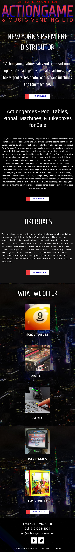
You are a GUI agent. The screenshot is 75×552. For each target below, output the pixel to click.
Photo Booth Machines (23, 169)
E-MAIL (54, 1)
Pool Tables (32, 145)
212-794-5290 (38, 1)
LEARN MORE (39, 96)
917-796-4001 (40, 528)
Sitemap (57, 548)
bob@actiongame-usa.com (37, 533)
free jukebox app (60, 182)
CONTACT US (39, 511)
